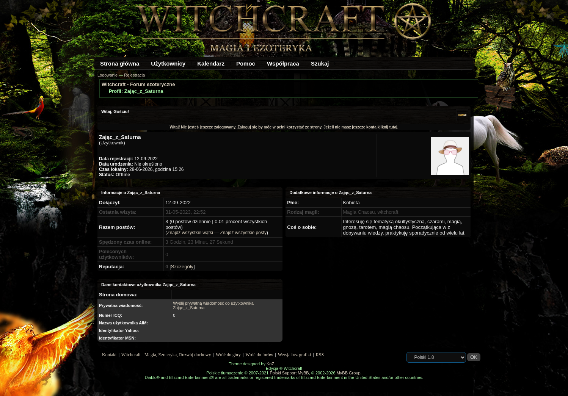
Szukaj (320, 63)
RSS (320, 354)
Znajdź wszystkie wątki (190, 232)
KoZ (270, 364)
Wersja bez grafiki (294, 354)
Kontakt (109, 354)
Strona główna (119, 63)
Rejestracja (134, 75)
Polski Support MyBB (289, 373)
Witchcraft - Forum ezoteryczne (138, 84)
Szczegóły (182, 266)
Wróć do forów (259, 354)
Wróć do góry (228, 354)
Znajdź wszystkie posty (243, 232)
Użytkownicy (168, 63)
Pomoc (245, 63)
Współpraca (283, 63)
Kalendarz (210, 63)
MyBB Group (349, 373)
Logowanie (107, 75)
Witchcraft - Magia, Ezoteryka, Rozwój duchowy (166, 354)
